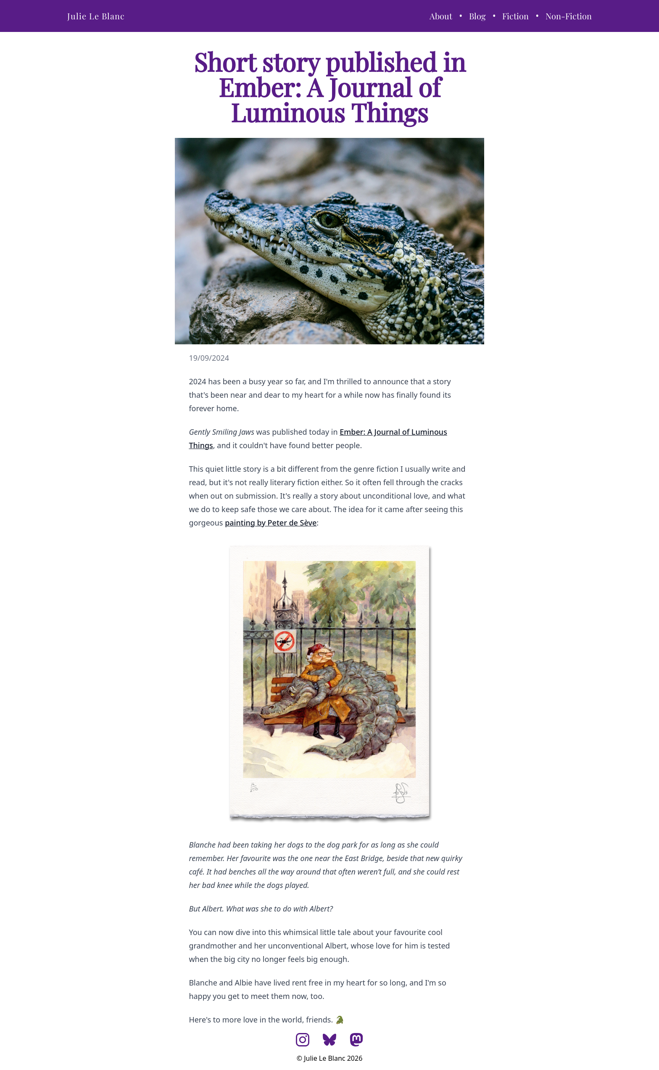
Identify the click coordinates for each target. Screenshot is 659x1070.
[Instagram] (302, 1039)
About (441, 15)
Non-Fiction (569, 15)
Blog (477, 15)
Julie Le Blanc (96, 15)
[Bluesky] (329, 1039)
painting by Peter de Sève (270, 523)
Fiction (515, 15)
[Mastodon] (356, 1039)
